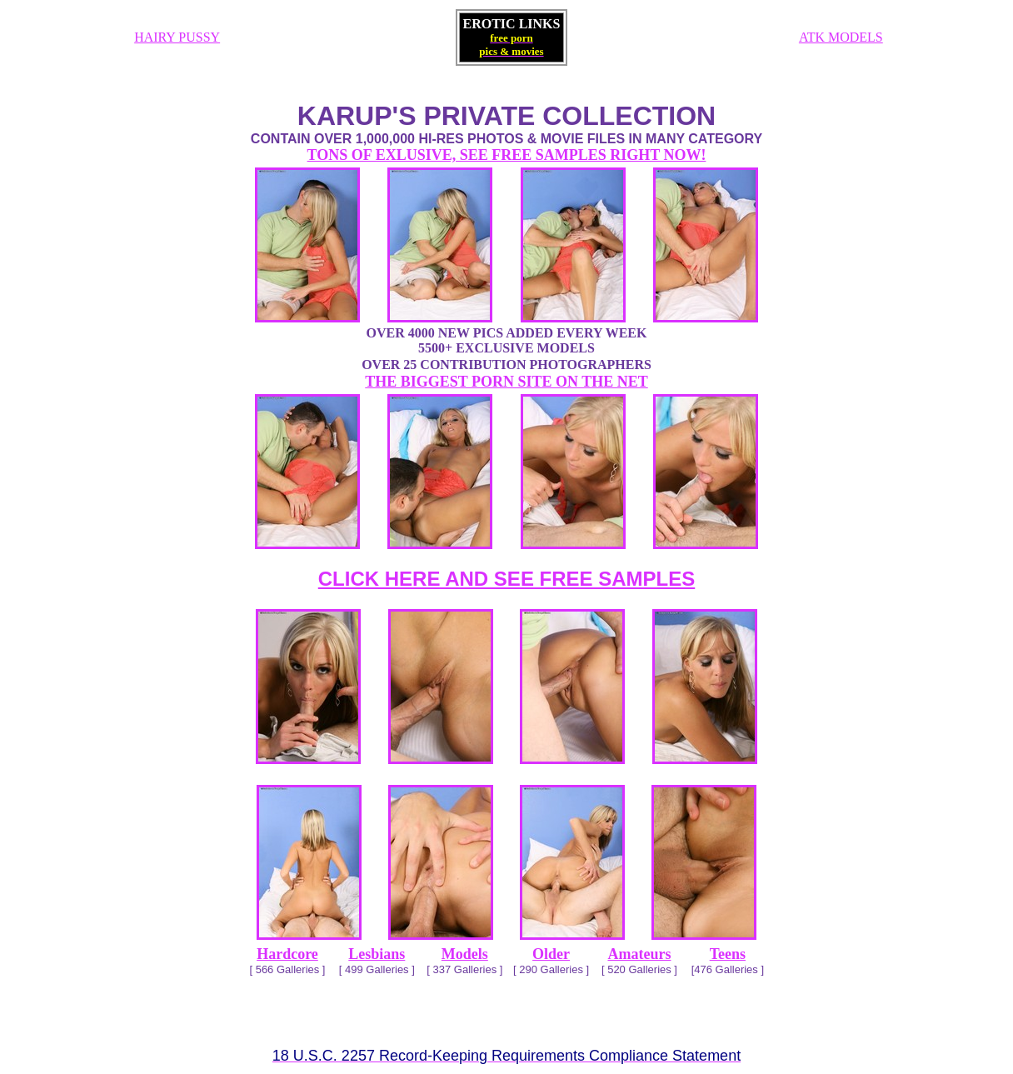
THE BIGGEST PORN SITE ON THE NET (506, 381)
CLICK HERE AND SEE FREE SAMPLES (507, 578)
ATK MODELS (841, 37)
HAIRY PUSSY (177, 37)
